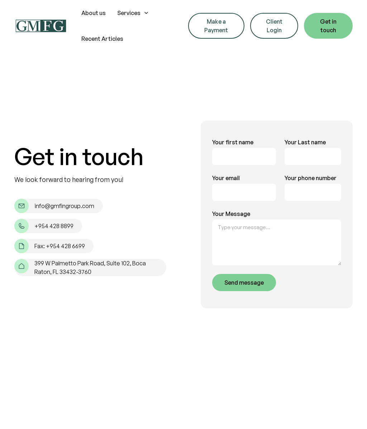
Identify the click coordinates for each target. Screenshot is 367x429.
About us (93, 12)
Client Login (274, 26)
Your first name (232, 142)
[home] (40, 26)
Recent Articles (102, 38)
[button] (133, 13)
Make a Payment (216, 26)
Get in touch (328, 26)
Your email (226, 178)
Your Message (231, 213)
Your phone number (311, 178)
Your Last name (305, 142)
